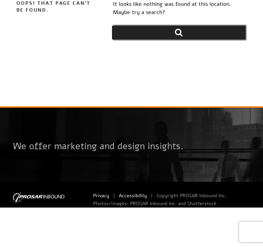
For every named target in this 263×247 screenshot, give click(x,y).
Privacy (101, 195)
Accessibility (133, 195)
